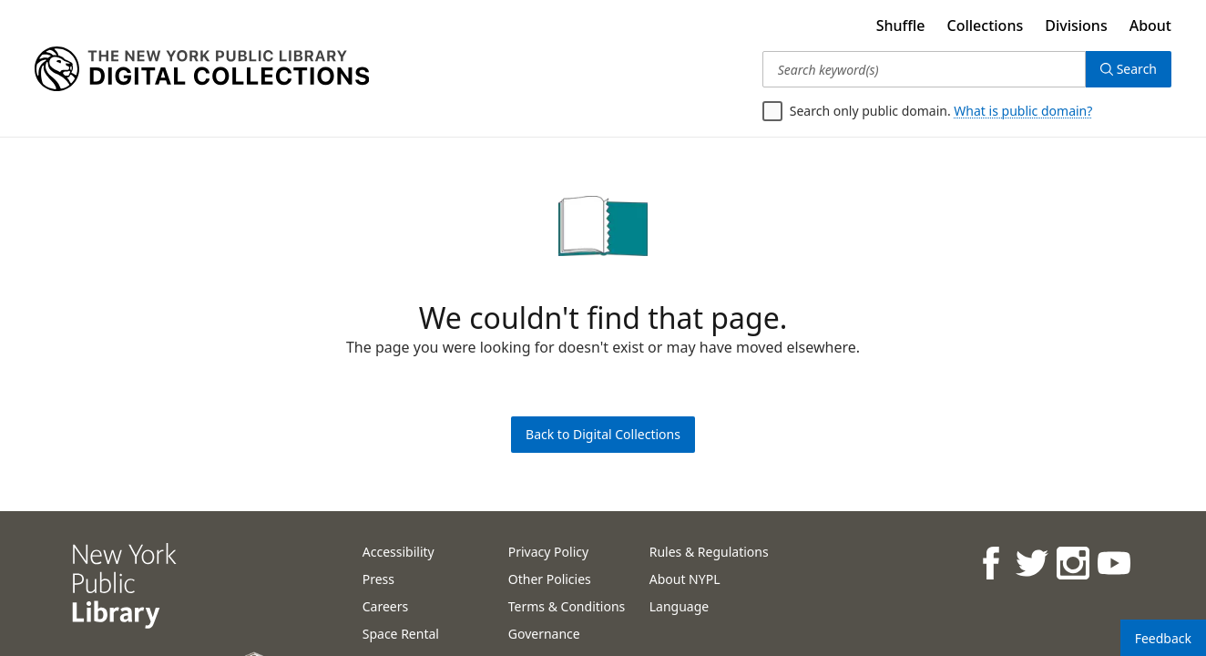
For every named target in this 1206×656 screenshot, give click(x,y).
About (1150, 25)
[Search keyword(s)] (924, 69)
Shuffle (900, 25)
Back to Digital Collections (603, 434)
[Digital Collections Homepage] (202, 69)
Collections (985, 25)
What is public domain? (1023, 110)
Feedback (1163, 638)
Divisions (1076, 25)
